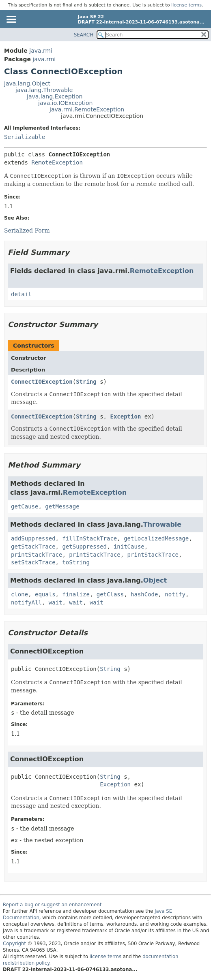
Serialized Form (27, 230)
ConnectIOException (42, 381)
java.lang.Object (27, 83)
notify (175, 594)
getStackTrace (33, 546)
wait (55, 602)
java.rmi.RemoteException (87, 109)
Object (155, 580)
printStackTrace (36, 554)
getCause (24, 506)
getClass (110, 594)
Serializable (24, 137)
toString (75, 562)
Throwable (162, 524)
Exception (125, 416)
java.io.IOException (65, 103)
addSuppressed (33, 538)
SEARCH (84, 35)
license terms (186, 5)
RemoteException (56, 162)
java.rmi (40, 50)
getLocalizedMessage (156, 538)
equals (45, 594)
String (86, 381)
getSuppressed (84, 546)
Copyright (14, 943)
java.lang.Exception (54, 96)
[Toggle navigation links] (11, 20)
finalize (75, 594)
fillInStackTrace (89, 538)
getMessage (62, 506)
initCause (129, 546)
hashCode (144, 594)
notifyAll (26, 602)
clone (19, 594)
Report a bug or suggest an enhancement (52, 905)
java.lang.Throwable (44, 90)
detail (21, 294)
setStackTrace (33, 562)
